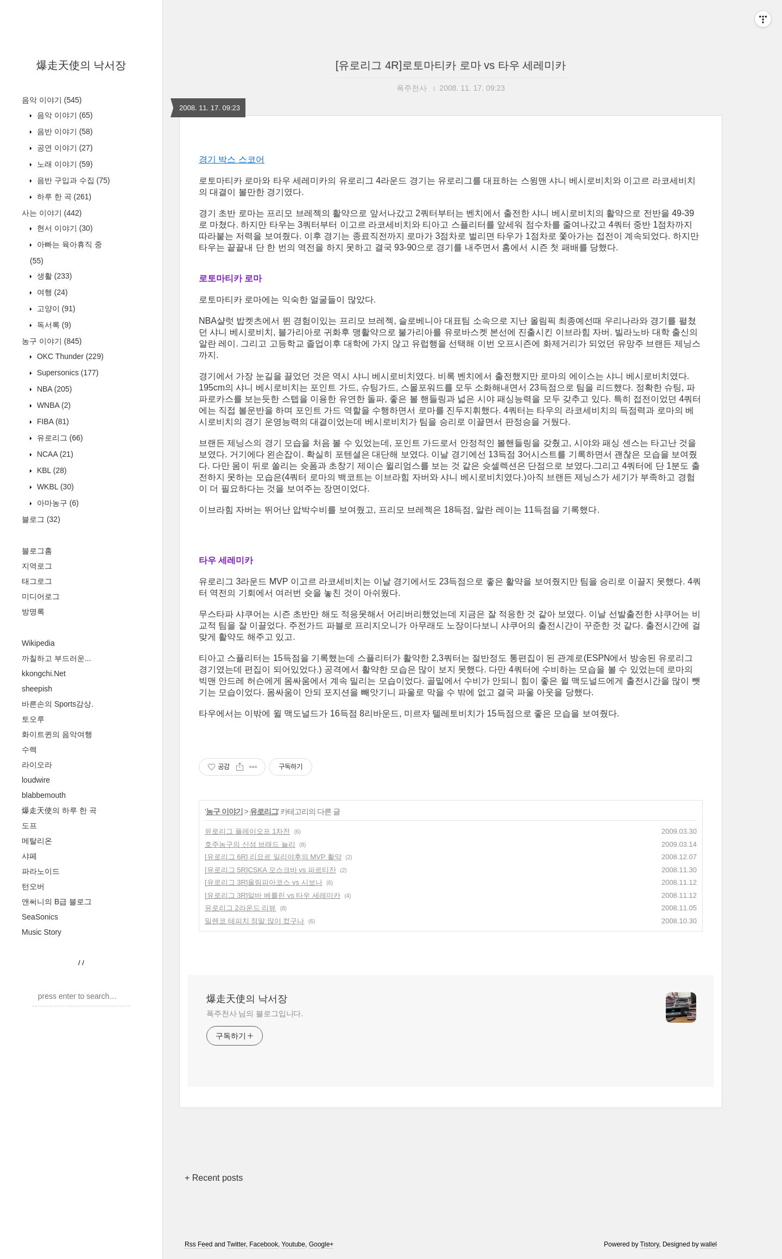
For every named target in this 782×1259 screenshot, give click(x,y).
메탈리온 (37, 840)
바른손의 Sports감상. (57, 704)
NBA (53, 389)
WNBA (53, 405)
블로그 (41, 519)
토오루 (33, 719)
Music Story (41, 932)
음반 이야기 (64, 131)
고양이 (55, 308)
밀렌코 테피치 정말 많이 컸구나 (254, 921)
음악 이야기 (51, 100)
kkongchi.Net (44, 673)
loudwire (36, 780)
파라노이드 (41, 871)
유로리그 (59, 437)
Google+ (321, 1244)
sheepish (37, 688)
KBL (51, 470)
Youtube (293, 1244)
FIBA (52, 421)
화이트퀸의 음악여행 (57, 734)
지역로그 (37, 566)
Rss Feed (198, 1244)
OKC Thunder (69, 356)
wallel (709, 1244)
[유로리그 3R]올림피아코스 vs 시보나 (264, 882)
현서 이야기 (64, 228)
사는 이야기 (51, 213)
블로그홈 (37, 550)
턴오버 (33, 886)
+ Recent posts (214, 1177)
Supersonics (67, 372)
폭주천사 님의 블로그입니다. (254, 1013)
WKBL (54, 486)
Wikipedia (38, 643)
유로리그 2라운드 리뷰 (240, 908)
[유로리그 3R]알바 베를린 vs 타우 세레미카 (272, 895)
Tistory (649, 1244)
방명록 (33, 611)
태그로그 (37, 581)
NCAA (54, 454)
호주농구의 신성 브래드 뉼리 (250, 844)
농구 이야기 (51, 341)
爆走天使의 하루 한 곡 (59, 810)
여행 (51, 292)
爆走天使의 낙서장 (81, 65)
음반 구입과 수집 (72, 180)
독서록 (53, 324)
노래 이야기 (64, 164)
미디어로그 (41, 596)
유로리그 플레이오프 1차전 (247, 831)
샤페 (29, 856)
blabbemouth (44, 795)
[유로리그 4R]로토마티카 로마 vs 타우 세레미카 (451, 65)
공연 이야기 (64, 147)
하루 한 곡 (63, 196)
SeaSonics (40, 916)
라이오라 (37, 764)
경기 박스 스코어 (231, 159)
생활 (53, 276)
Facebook (263, 1244)
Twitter (236, 1244)
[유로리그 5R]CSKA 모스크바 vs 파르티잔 (270, 870)
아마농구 (57, 503)
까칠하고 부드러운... (56, 658)
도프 (29, 825)
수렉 (29, 749)
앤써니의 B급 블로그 (57, 901)
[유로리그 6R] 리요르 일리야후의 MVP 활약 (273, 857)
